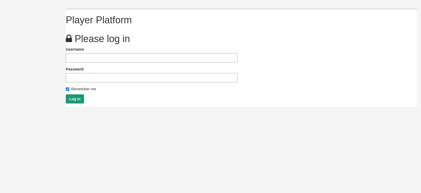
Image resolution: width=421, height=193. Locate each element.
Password (75, 69)
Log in (75, 99)
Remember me (81, 89)
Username (75, 49)
